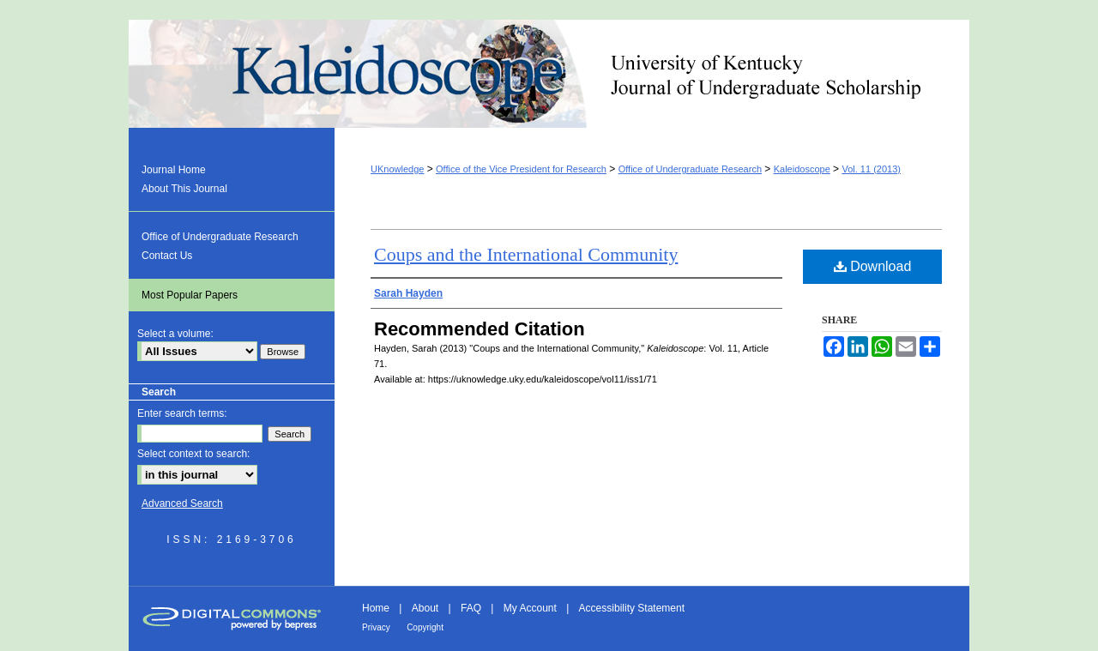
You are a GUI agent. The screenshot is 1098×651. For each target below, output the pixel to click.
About (425, 608)
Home (375, 608)
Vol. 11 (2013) (871, 169)
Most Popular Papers (190, 295)
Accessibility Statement (632, 608)
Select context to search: (193, 454)
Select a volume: (175, 334)
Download (873, 266)
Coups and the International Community (526, 254)
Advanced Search (182, 503)
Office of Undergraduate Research (690, 169)
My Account (530, 608)
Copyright (425, 627)
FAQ (471, 608)
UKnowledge (397, 169)
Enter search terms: (182, 413)
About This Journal (184, 189)
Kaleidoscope (549, 74)
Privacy (376, 627)
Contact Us (167, 256)
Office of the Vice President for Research (521, 169)
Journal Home (174, 170)
